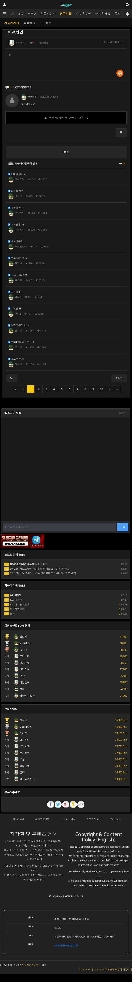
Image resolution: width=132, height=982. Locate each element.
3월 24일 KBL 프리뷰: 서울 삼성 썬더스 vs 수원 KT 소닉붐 (36, 569)
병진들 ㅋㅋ (15, 191)
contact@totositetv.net (71, 896)
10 (101, 389)
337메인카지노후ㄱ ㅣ (21, 342)
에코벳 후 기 (16, 359)
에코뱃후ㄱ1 (16, 224)
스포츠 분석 (92, 819)
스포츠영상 (102, 14)
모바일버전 (116, 819)
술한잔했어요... (15, 609)
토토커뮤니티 (68, 819)
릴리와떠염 (13, 600)
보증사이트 (48, 14)
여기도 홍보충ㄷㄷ (19, 325)
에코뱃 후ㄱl (16, 207)
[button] (121, 132)
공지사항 (120, 14)
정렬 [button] (119, 378)
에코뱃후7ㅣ (16, 241)
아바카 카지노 (17, 174)
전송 (122, 527)
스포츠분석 (83, 14)
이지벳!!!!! (14, 308)
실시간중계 (18, 819)
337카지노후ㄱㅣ (18, 258)
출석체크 (29, 23)
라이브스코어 (27, 14)
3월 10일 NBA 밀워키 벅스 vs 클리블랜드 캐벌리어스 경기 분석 (40, 573)
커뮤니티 (66, 14)
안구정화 (46, 23)
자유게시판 (11, 23)
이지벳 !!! (14, 291)
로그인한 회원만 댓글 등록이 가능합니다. (66, 117)
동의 (9, 613)
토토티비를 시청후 (16, 604)
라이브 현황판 (42, 819)
